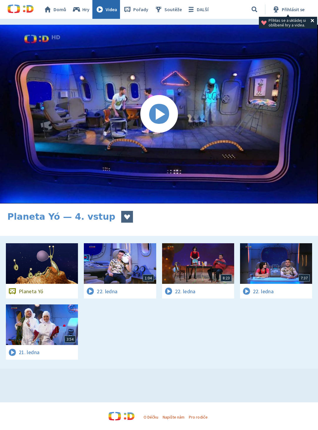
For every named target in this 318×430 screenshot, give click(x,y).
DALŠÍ (198, 9)
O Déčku (151, 417)
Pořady (135, 9)
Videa (106, 9)
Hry (80, 9)
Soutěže (168, 9)
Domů (54, 9)
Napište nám (173, 417)
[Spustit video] (159, 114)
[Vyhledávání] (254, 9)
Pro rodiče (198, 417)
